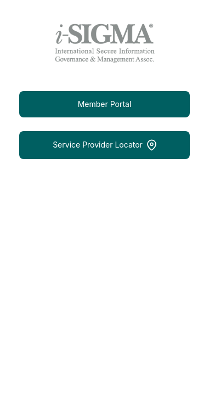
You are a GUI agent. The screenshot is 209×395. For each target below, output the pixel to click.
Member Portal (105, 104)
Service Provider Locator (104, 145)
